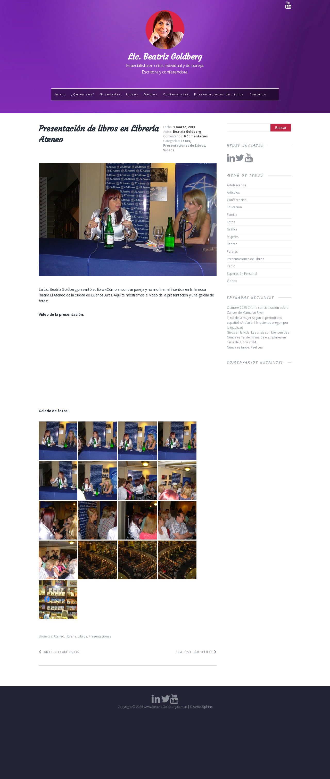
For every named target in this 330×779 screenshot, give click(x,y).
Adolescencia (236, 185)
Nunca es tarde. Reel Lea (245, 347)
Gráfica (232, 229)
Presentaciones (100, 636)
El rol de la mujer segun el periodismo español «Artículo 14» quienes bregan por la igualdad (257, 323)
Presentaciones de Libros (219, 94)
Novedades (110, 94)
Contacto (258, 94)
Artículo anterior (59, 651)
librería (71, 636)
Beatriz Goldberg (187, 131)
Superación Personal (242, 273)
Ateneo (59, 636)
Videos (168, 150)
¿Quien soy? (82, 94)
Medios (151, 94)
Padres (232, 244)
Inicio (60, 94)
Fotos (185, 141)
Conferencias (176, 94)
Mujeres (232, 237)
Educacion (234, 207)
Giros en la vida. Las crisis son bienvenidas (258, 332)
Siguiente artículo (196, 651)
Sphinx (207, 706)
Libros (132, 94)
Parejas (232, 251)
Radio (231, 266)
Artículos (233, 192)
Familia (232, 214)
